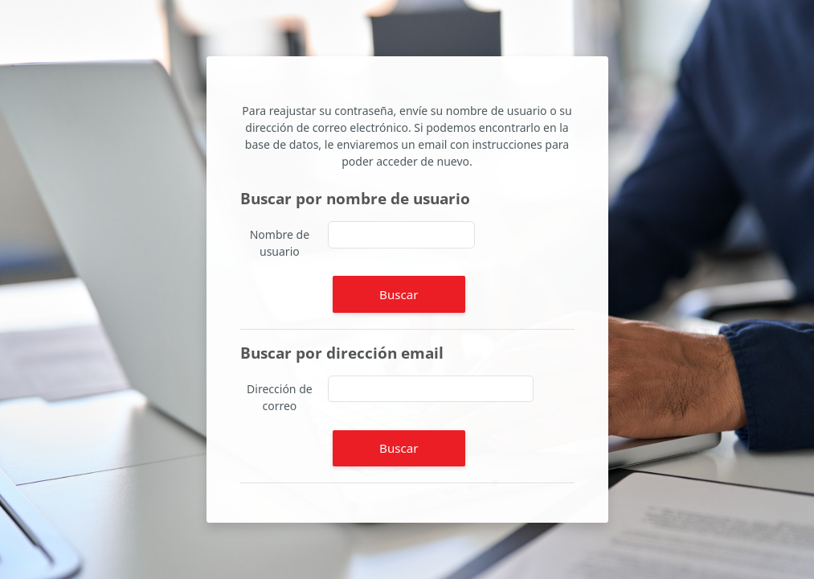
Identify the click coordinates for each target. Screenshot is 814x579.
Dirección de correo (280, 397)
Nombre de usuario (279, 243)
